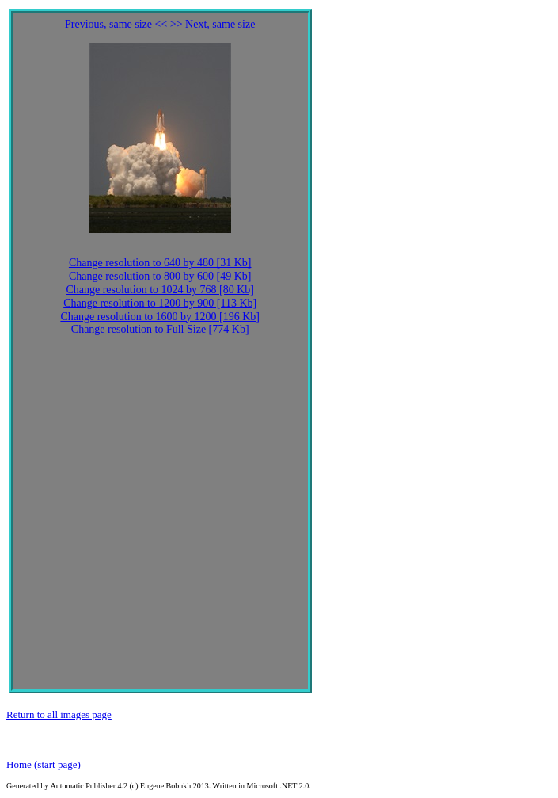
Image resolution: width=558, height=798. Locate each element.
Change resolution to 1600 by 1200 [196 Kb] (160, 317)
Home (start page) (43, 764)
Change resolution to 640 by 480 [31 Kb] (160, 263)
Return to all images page (59, 714)
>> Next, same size (213, 24)
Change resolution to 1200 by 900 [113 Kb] (159, 303)
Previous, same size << (116, 24)
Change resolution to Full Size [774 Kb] (160, 329)
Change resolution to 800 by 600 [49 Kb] (160, 276)
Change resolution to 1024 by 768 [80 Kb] (160, 290)
